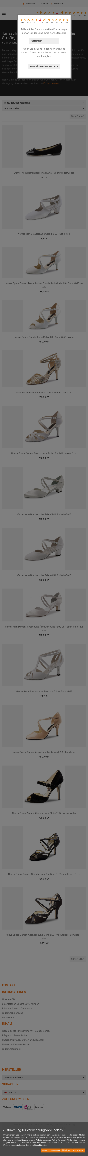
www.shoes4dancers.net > (44, 66)
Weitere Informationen (51, 1151)
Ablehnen (66, 1150)
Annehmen (78, 1150)
